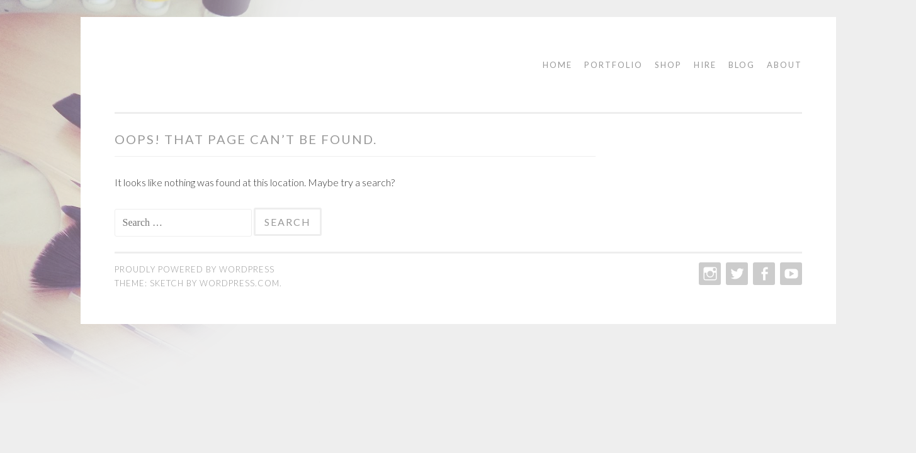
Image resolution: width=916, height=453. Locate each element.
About (784, 65)
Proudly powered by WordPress (194, 269)
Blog (741, 65)
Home (557, 65)
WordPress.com (240, 283)
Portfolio (613, 65)
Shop (668, 65)
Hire (705, 65)
